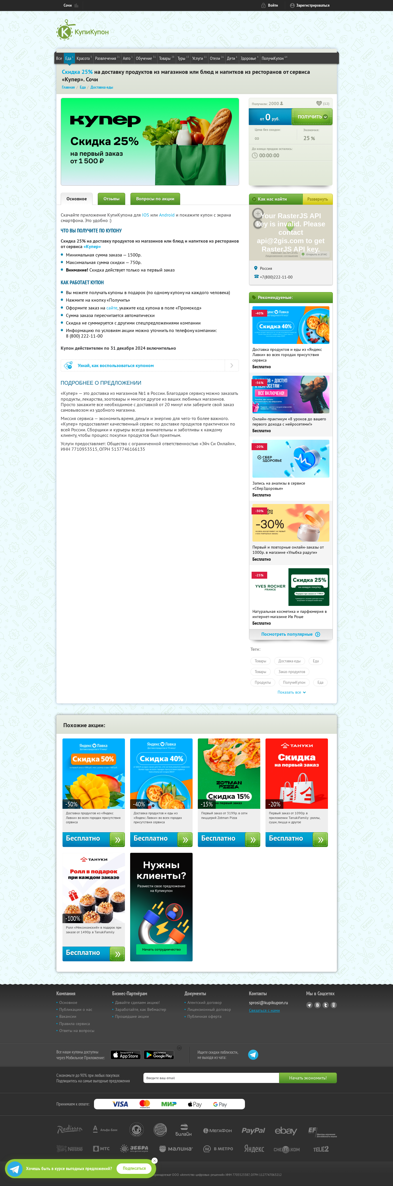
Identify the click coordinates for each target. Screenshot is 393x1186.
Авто (128, 58)
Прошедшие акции (132, 1016)
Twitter (325, 1005)
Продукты (263, 682)
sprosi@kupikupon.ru (268, 1002)
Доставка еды (289, 661)
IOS (146, 215)
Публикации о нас (75, 1009)
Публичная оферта (204, 1016)
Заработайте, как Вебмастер (140, 1009)
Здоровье (250, 58)
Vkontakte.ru (317, 1005)
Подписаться (134, 1168)
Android (167, 215)
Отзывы (111, 199)
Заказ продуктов (291, 671)
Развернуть (317, 199)
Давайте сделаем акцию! (137, 1002)
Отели (217, 58)
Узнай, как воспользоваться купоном (116, 365)
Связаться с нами (264, 1010)
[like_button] (319, 104)
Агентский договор (204, 1002)
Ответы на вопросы (76, 1030)
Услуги (199, 58)
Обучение (146, 58)
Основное (77, 199)
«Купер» (92, 246)
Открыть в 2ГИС (316, 254)
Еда (69, 58)
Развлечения (107, 58)
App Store (125, 1054)
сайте (111, 308)
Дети (232, 58)
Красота (84, 58)
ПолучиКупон (274, 58)
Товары (166, 58)
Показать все (289, 692)
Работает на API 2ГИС (284, 252)
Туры (183, 58)
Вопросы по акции (155, 199)
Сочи (68, 5)
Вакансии (67, 1016)
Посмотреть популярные (290, 634)
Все (59, 58)
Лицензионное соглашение (281, 255)
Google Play (159, 1054)
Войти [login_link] (273, 5)
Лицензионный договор (209, 1009)
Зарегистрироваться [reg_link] (313, 5)
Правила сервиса (74, 1023)
